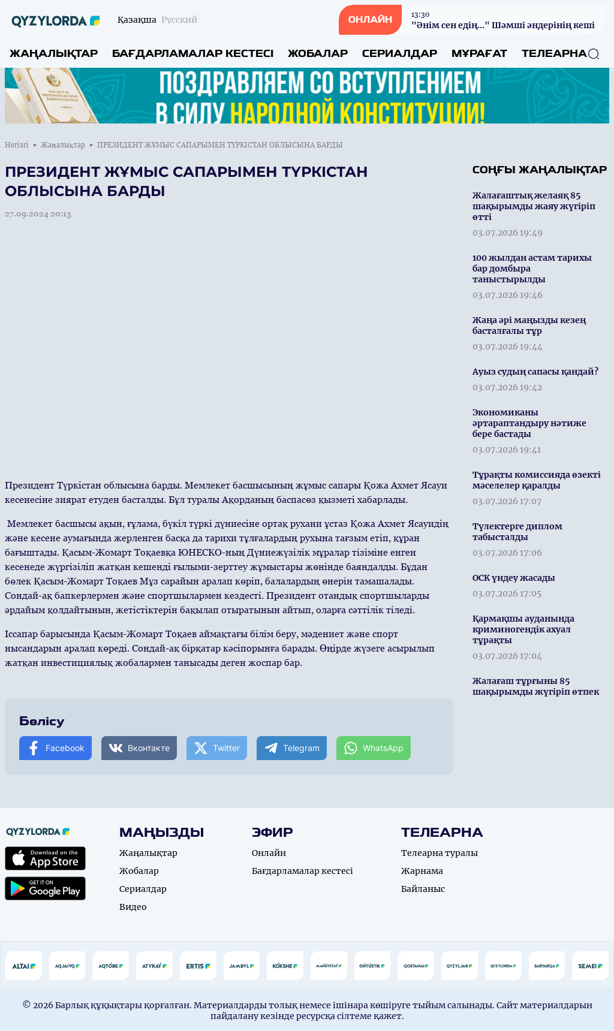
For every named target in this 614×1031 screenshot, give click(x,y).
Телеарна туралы (439, 853)
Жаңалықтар (54, 53)
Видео (133, 907)
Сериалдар (399, 53)
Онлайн (269, 853)
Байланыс (423, 889)
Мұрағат (479, 53)
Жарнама (422, 871)
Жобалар (318, 53)
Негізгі (17, 145)
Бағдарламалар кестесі (192, 53)
